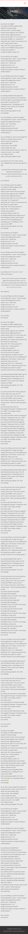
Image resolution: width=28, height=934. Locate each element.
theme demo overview (15, 287)
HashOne (15, 931)
